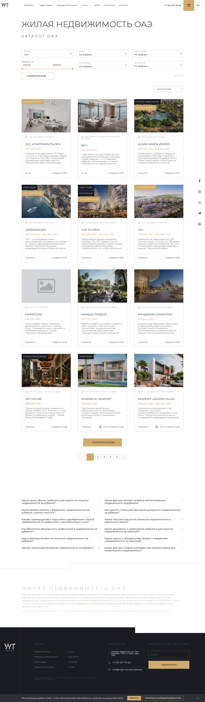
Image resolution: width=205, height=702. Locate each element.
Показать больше (38, 76)
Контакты (74, 657)
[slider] (22, 69)
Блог (71, 652)
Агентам (73, 662)
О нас (72, 667)
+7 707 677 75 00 (172, 5)
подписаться (168, 665)
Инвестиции (40, 662)
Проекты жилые (42, 652)
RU (199, 5)
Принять (134, 698)
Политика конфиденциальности (163, 698)
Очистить (179, 76)
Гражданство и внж (44, 667)
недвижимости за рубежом (90, 605)
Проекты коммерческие (46, 657)
